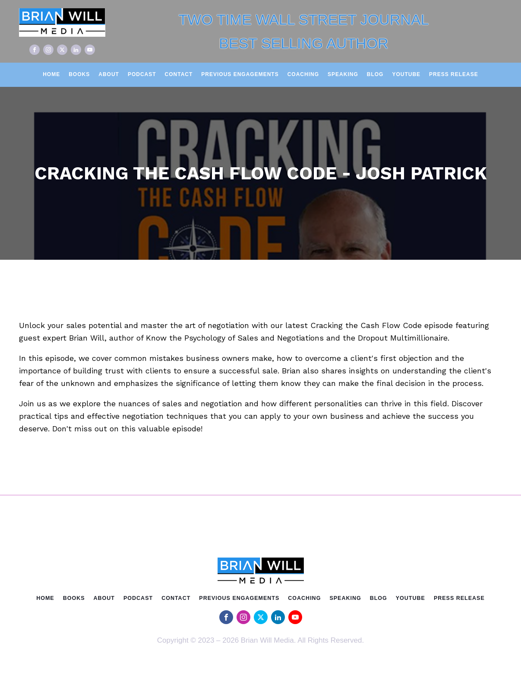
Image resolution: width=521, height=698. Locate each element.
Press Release (453, 74)
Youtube (406, 74)
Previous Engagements (239, 74)
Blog (375, 74)
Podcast (142, 74)
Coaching (303, 74)
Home (51, 74)
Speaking (343, 74)
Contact (179, 74)
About (108, 74)
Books (79, 74)
